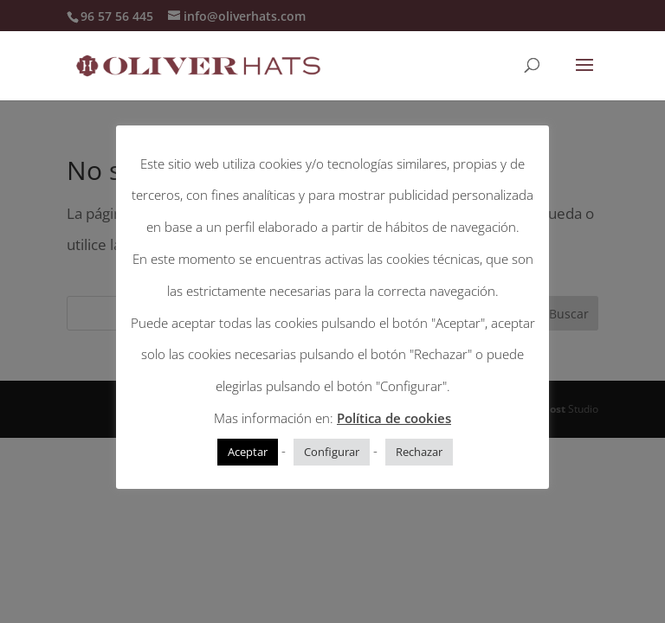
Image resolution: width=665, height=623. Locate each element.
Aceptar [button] (248, 451)
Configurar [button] (331, 451)
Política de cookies (394, 418)
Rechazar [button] (419, 451)
